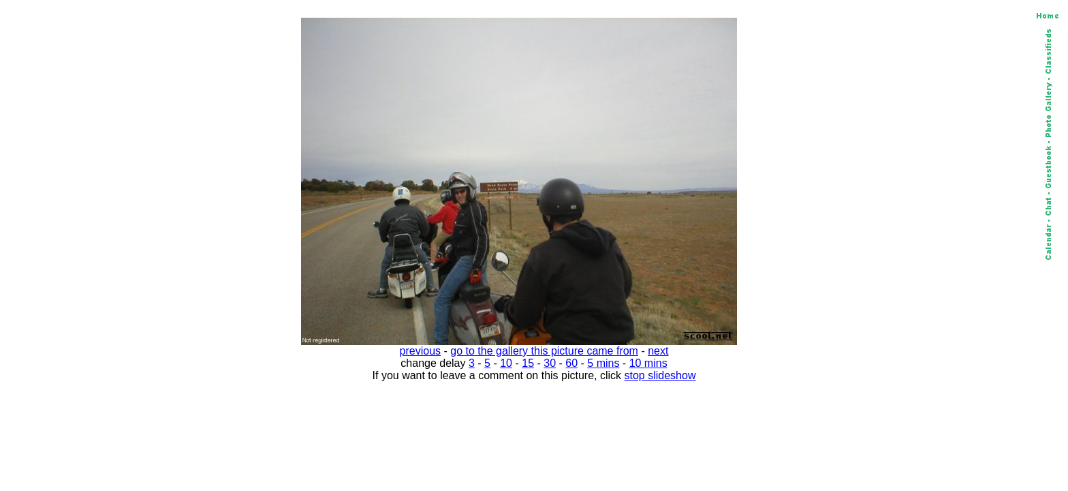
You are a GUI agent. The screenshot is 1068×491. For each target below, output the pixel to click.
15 (528, 363)
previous (420, 351)
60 (571, 363)
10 (506, 363)
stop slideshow (660, 375)
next (658, 351)
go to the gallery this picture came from (544, 351)
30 (550, 363)
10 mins (648, 363)
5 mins (603, 363)
